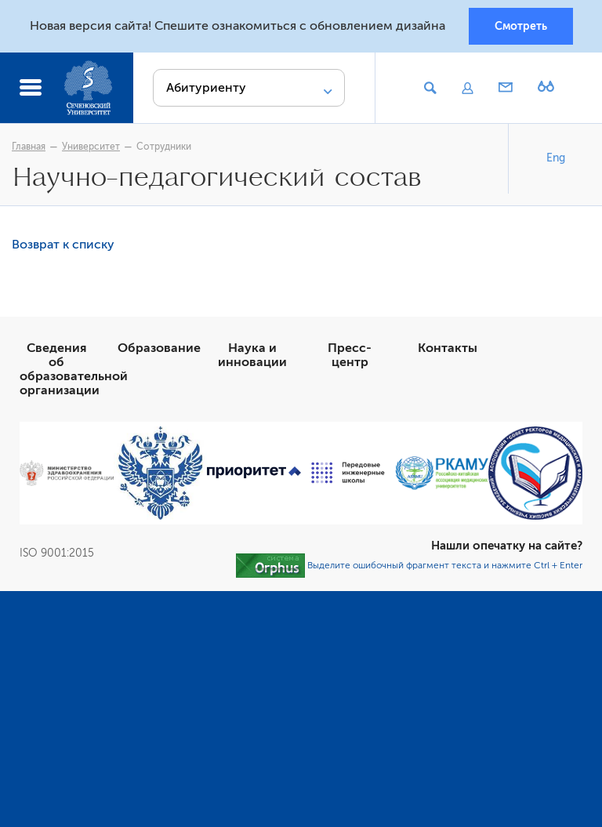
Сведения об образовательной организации (74, 369)
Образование (159, 348)
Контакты (447, 348)
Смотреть (521, 26)
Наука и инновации (252, 355)
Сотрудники (163, 146)
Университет (91, 146)
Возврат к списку (63, 245)
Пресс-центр (350, 355)
